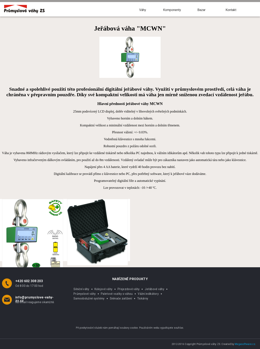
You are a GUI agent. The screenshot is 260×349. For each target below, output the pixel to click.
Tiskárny (142, 298)
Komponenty (172, 10)
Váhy (142, 10)
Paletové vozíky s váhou (117, 293)
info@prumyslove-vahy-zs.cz (34, 299)
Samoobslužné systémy (89, 298)
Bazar (201, 10)
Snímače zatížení (121, 298)
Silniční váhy (81, 289)
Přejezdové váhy (129, 289)
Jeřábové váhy (154, 289)
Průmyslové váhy (84, 293)
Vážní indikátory (148, 293)
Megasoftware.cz (245, 344)
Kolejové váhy (103, 289)
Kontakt (231, 10)
